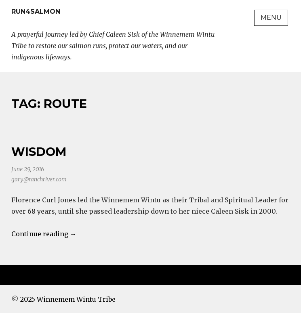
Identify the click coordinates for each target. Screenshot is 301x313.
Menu (271, 17)
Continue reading (43, 234)
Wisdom (38, 152)
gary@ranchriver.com (39, 179)
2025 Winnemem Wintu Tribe (68, 299)
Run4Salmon (35, 11)
